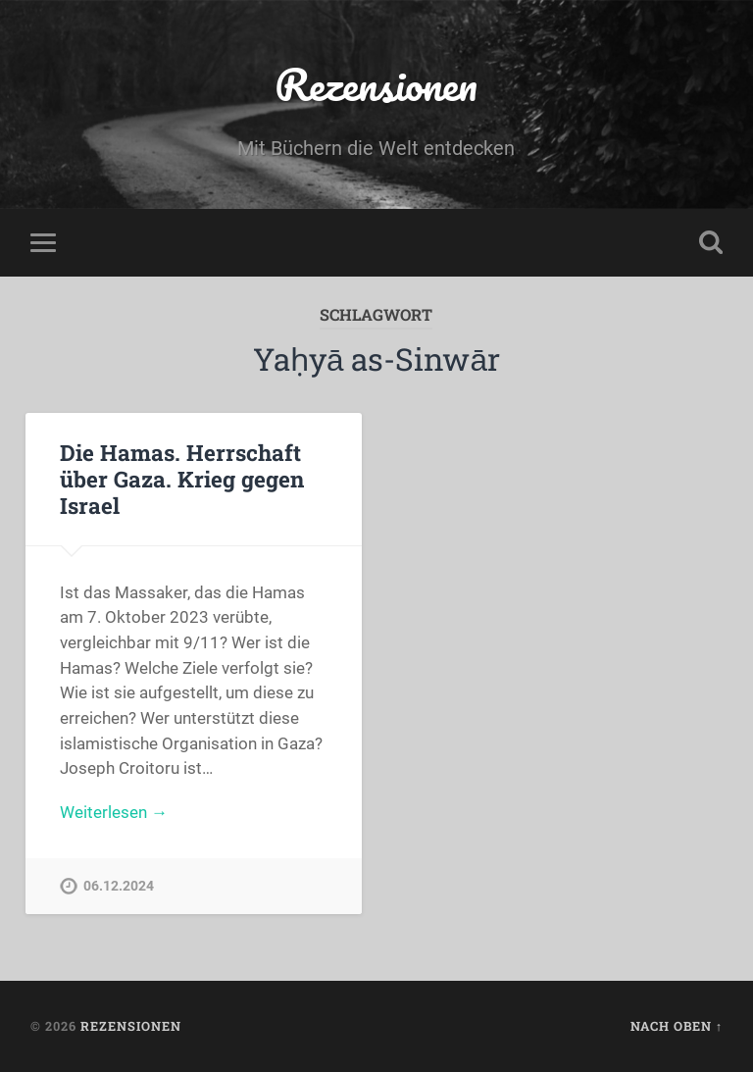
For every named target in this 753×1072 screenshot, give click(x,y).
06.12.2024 (118, 886)
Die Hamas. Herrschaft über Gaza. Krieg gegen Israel (182, 478)
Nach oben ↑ (676, 1026)
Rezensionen (376, 84)
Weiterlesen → (114, 812)
